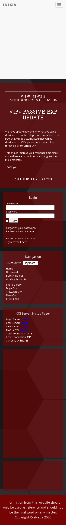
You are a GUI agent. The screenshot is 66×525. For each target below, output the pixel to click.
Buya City (11, 288)
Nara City (11, 295)
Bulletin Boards (14, 275)
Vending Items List (16, 279)
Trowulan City (14, 291)
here (31, 231)
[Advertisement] (33, 44)
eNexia (9, 4)
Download (12, 272)
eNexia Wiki (12, 298)
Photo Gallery (13, 284)
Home (9, 268)
